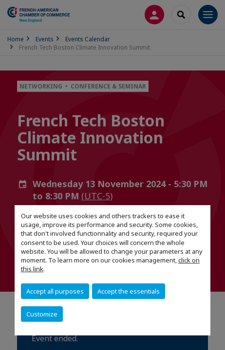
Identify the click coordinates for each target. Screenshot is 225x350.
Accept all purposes (55, 291)
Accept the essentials (128, 291)
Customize (41, 314)
